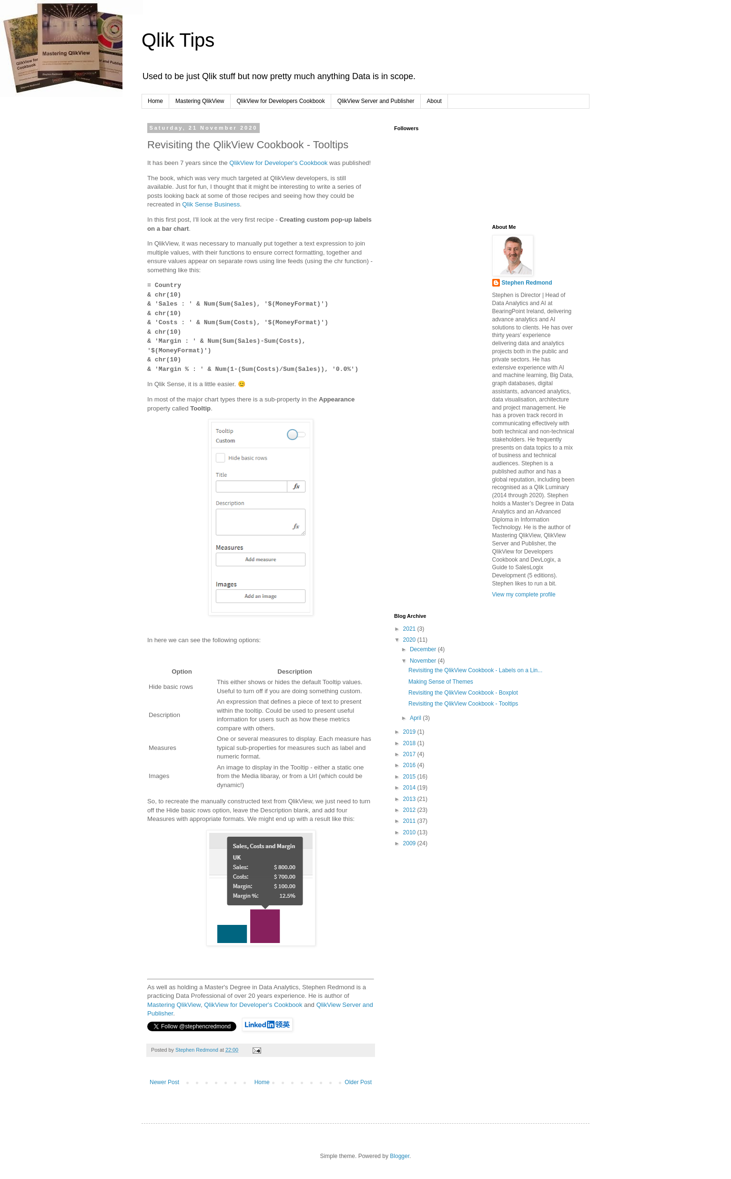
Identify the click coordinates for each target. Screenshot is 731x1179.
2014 (410, 787)
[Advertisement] (441, 271)
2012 (410, 810)
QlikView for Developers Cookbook (281, 101)
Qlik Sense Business (211, 204)
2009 (410, 843)
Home (155, 101)
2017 (410, 754)
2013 (410, 799)
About (434, 101)
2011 (410, 821)
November (424, 660)
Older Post (358, 1082)
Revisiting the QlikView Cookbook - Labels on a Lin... (475, 670)
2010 (410, 832)
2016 (410, 765)
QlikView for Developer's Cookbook (278, 162)
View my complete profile (524, 594)
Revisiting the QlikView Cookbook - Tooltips (463, 703)
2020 (410, 639)
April (416, 718)
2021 (410, 628)
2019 (410, 731)
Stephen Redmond (527, 282)
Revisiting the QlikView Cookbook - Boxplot (463, 692)
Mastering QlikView (199, 101)
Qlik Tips (178, 40)
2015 (410, 776)
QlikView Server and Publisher (376, 101)
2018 (410, 743)
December (424, 649)
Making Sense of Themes (440, 681)
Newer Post (164, 1082)
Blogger (399, 1156)
